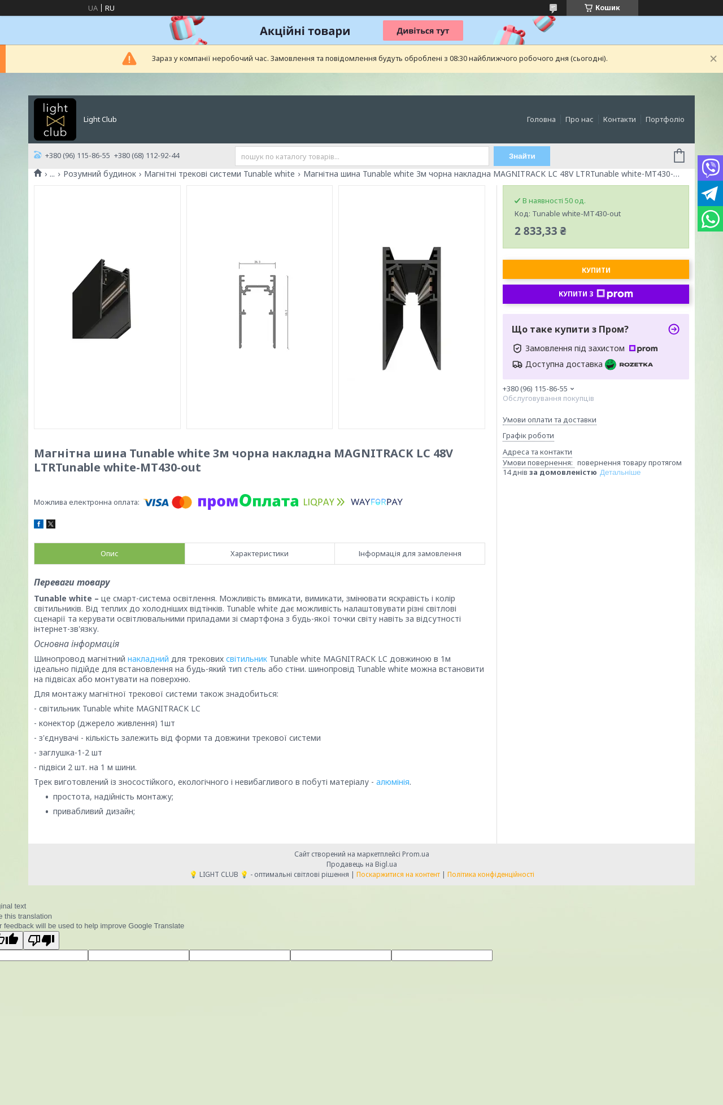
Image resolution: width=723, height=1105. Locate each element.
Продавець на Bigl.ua (361, 864)
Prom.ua (415, 854)
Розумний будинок (99, 174)
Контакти (619, 119)
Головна (541, 119)
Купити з (596, 294)
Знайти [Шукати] (522, 156)
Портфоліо (665, 119)
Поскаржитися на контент (398, 874)
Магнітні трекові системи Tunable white (219, 174)
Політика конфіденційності (490, 874)
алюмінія (393, 781)
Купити (596, 270)
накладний (148, 658)
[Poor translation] (41, 940)
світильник (246, 658)
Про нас (579, 119)
